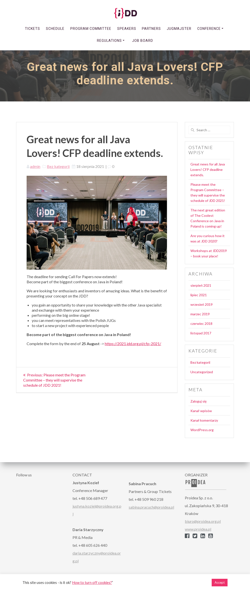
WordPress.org (202, 430)
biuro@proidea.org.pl (203, 521)
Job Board (142, 41)
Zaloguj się (198, 401)
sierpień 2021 (200, 285)
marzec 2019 (200, 314)
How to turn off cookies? (92, 582)
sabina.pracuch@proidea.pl (151, 507)
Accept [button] (220, 582)
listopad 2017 (200, 333)
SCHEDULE (55, 29)
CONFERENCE (209, 29)
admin (35, 166)
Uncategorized (201, 372)
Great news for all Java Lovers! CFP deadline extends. (207, 169)
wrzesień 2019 (201, 304)
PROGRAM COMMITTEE (90, 29)
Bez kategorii (58, 166)
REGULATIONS (109, 41)
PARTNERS (151, 29)
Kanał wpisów (201, 411)
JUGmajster (179, 29)
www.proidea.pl (198, 529)
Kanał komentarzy (204, 420)
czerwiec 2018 (201, 323)
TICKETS (32, 29)
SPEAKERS (126, 29)
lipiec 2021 (198, 295)
